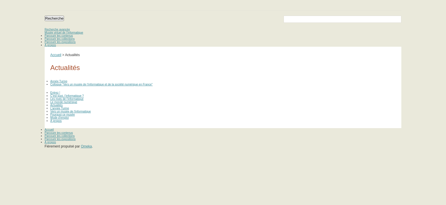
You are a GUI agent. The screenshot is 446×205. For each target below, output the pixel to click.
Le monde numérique (63, 102)
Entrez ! (55, 92)
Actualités (56, 105)
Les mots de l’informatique (67, 99)
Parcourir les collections (60, 38)
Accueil (55, 55)
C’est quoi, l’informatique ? (67, 95)
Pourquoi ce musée (62, 114)
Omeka (86, 146)
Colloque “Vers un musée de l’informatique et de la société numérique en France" (101, 84)
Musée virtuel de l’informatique (64, 32)
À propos (50, 45)
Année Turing (58, 81)
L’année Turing (59, 108)
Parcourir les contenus (59, 35)
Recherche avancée (57, 29)
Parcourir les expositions (60, 42)
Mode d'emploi (59, 117)
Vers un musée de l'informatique (70, 111)
